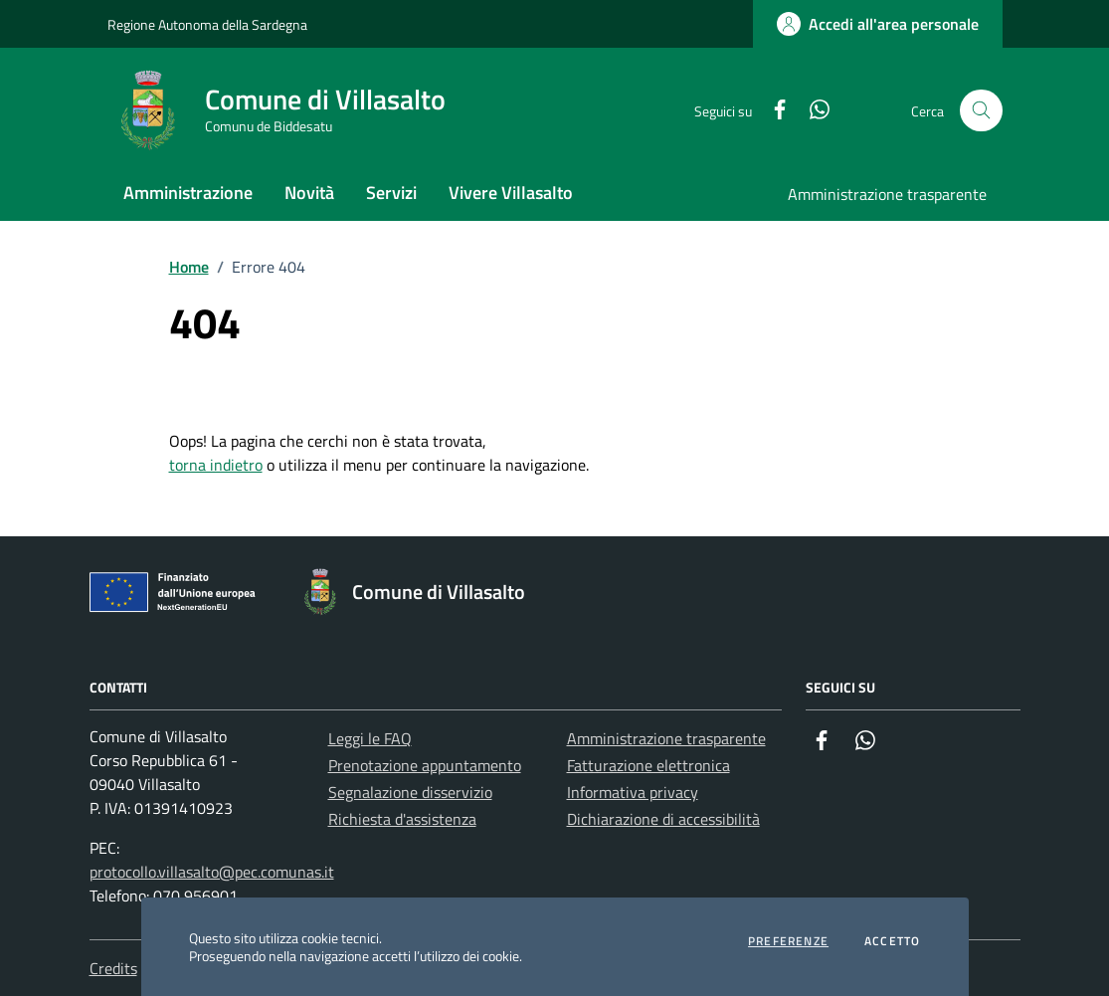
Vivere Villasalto (511, 192)
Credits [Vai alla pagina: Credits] (113, 968)
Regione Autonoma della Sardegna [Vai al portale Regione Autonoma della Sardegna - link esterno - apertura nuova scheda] (207, 24)
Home (189, 267)
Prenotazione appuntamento (424, 765)
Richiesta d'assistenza (402, 819)
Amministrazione (188, 192)
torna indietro (216, 465)
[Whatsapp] (812, 111)
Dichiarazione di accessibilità (663, 819)
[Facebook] (772, 111)
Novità (309, 192)
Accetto (892, 941)
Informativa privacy (632, 792)
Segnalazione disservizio (410, 792)
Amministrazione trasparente (887, 194)
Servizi (391, 192)
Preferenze (788, 941)
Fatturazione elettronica (648, 765)
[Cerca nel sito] (981, 111)
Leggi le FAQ (370, 738)
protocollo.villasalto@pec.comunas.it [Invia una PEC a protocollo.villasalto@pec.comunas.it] (212, 872)
